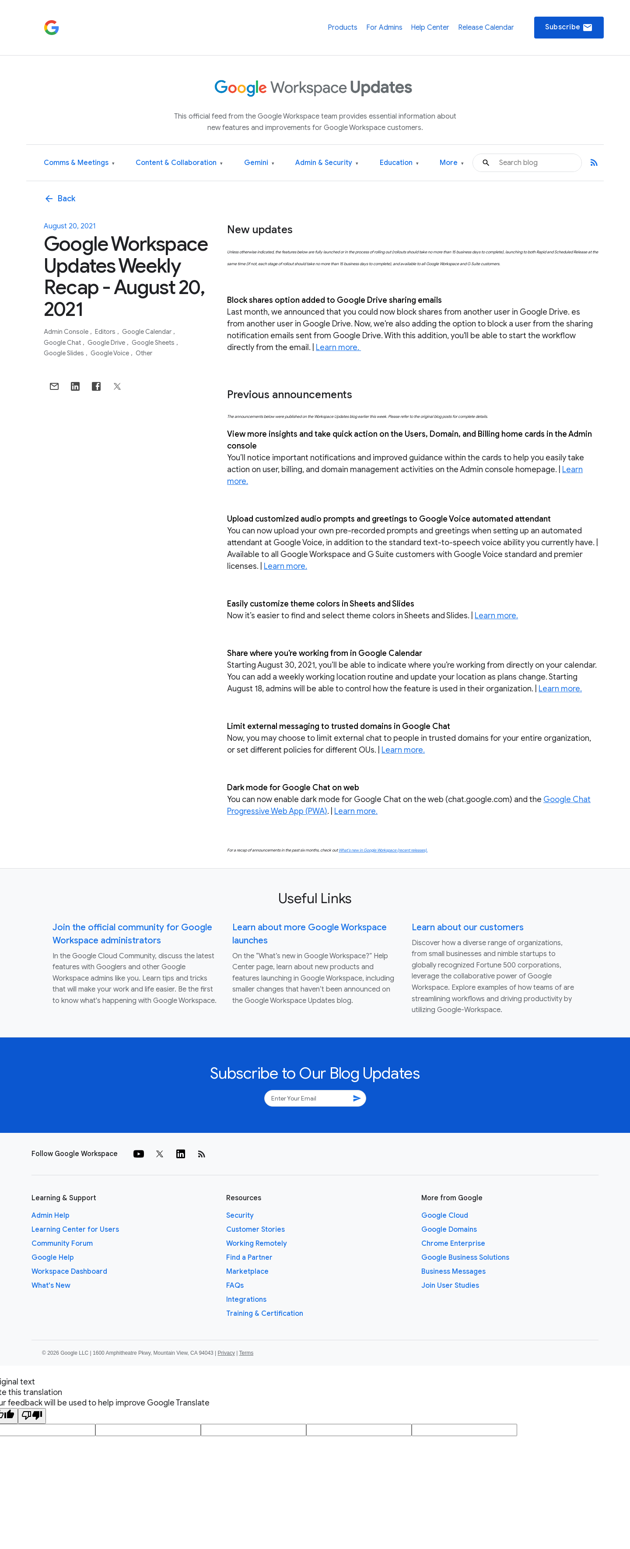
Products (342, 27)
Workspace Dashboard (69, 1271)
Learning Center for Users (75, 1229)
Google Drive (107, 343)
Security (240, 1215)
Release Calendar (486, 27)
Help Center (430, 27)
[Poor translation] (32, 1416)
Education (399, 163)
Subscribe (569, 27)
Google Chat (63, 343)
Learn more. (338, 347)
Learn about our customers (468, 927)
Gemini (259, 163)
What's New (51, 1285)
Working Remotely (256, 1243)
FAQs (235, 1285)
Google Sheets (154, 343)
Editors (106, 332)
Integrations (246, 1299)
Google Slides (64, 353)
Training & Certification (264, 1313)
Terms (246, 1353)
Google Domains (449, 1229)
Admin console (67, 332)
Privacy (226, 1353)
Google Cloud (444, 1215)
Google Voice (110, 353)
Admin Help (51, 1215)
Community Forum (62, 1243)
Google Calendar (147, 332)
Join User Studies (450, 1285)
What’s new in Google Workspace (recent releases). (383, 850)
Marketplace (247, 1271)
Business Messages (453, 1271)
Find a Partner (249, 1257)
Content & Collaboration (179, 163)
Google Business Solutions (465, 1257)
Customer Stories (255, 1229)
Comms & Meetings (79, 163)
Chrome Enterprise (453, 1243)
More (452, 163)
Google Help (53, 1257)
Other (144, 353)
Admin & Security (326, 163)
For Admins (384, 27)
